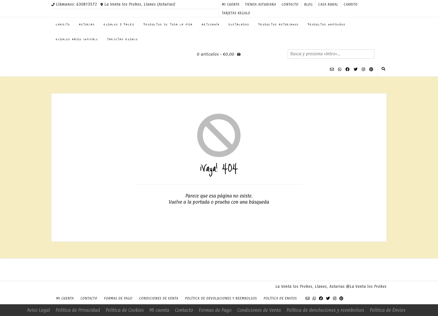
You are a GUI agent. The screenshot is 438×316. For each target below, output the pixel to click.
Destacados (238, 24)
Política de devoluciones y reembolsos (221, 298)
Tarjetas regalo (236, 13)
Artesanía (211, 24)
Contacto (290, 4)
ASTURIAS (87, 24)
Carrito (351, 4)
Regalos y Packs (119, 24)
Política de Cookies (125, 310)
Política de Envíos (280, 298)
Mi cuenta (230, 4)
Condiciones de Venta (158, 298)
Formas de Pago (118, 298)
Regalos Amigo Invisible (77, 39)
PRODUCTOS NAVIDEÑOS (327, 24)
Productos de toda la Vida (168, 24)
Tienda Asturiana (260, 4)
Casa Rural (328, 4)
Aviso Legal (38, 310)
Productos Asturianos (278, 24)
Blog (308, 4)
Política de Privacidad (78, 310)
